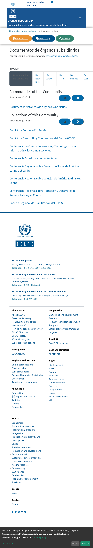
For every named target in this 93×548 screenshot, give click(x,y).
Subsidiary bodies (20, 371)
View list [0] (43, 38)
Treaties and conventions (24, 382)
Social (15, 443)
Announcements (57, 379)
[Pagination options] (78, 98)
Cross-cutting (19, 468)
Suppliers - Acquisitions (23, 342)
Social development (22, 447)
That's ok (85, 543)
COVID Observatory (58, 343)
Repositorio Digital (25, 396)
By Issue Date (37, 79)
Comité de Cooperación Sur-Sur (28, 130)
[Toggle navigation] (78, 18)
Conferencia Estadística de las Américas (33, 158)
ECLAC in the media (58, 396)
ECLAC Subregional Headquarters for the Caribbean (39, 291)
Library (15, 403)
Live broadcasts (56, 365)
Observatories (19, 368)
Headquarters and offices (24, 321)
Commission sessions (22, 364)
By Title (61, 77)
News (51, 368)
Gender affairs (18, 475)
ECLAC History (19, 335)
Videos (52, 400)
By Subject (74, 77)
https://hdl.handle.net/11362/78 (62, 55)
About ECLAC (18, 314)
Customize (7, 543)
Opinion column (57, 382)
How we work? (19, 325)
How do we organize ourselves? (27, 328)
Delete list (20, 38)
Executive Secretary (21, 318)
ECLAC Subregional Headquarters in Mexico (34, 274)
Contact (16, 504)
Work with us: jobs (21, 339)
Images (52, 393)
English (31, 2)
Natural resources (21, 464)
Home (12, 31)
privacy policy (39, 537)
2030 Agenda (18, 471)
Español (40, 2)
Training (16, 400)
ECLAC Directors (20, 332)
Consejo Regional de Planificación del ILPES (36, 203)
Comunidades (18, 407)
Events (52, 372)
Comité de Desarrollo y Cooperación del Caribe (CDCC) (42, 138)
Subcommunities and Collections (21, 77)
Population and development (26, 450)
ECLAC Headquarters (23, 260)
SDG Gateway (18, 353)
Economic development (24, 426)
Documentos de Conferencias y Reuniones (28, 31)
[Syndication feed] (65, 98)
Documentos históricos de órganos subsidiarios (38, 107)
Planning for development (25, 478)
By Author (49, 77)
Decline (75, 543)
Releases (53, 375)
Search (64, 38)
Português (33, 5)
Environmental (19, 454)
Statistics (16, 482)
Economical (18, 422)
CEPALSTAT (54, 354)
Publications (18, 393)
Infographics (55, 389)
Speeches (53, 386)
